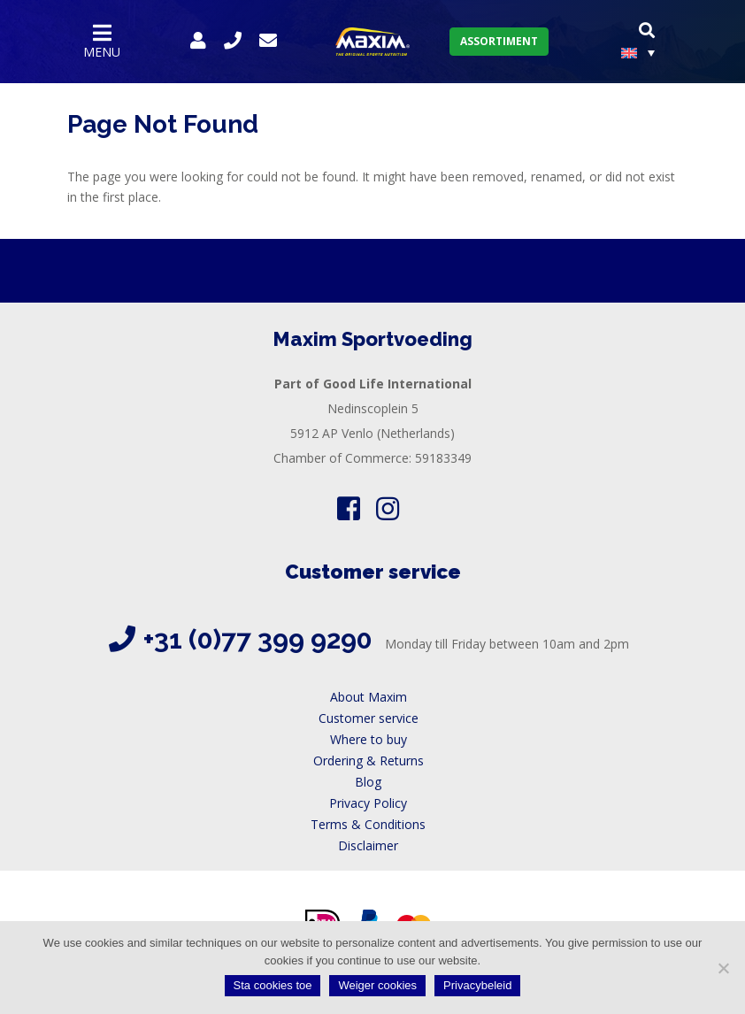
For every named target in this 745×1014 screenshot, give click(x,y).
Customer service (369, 718)
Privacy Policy (368, 803)
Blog (368, 781)
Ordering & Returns (368, 760)
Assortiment (499, 41)
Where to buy (368, 739)
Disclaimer (368, 845)
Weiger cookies (377, 985)
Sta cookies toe (273, 985)
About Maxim (368, 696)
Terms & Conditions (368, 824)
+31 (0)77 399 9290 (257, 639)
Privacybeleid (477, 985)
